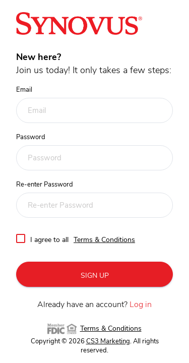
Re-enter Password (44, 185)
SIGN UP (95, 275)
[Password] (94, 157)
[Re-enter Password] (94, 205)
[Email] (94, 110)
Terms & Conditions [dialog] (104, 240)
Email (24, 90)
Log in (141, 304)
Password (30, 137)
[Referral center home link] (79, 23)
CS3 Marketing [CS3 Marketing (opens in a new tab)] (108, 341)
